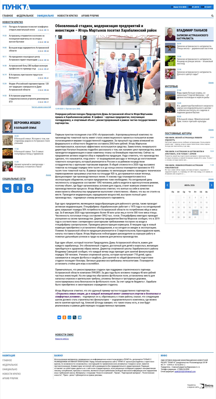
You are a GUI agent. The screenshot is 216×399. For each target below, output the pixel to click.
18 (201, 207)
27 (173, 217)
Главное (7, 15)
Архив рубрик (90, 15)
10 (195, 202)
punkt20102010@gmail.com (185, 371)
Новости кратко (67, 15)
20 (173, 212)
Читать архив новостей (41, 107)
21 (178, 212)
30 (189, 217)
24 (195, 212)
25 (201, 212)
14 (178, 207)
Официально (45, 15)
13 (173, 207)
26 (206, 212)
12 (206, 202)
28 (178, 217)
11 (201, 202)
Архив (48, 175)
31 (195, 217)
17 (195, 207)
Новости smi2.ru (62, 339)
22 (184, 212)
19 (206, 207)
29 (184, 217)
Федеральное (25, 15)
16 (189, 207)
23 (189, 212)
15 (184, 207)
